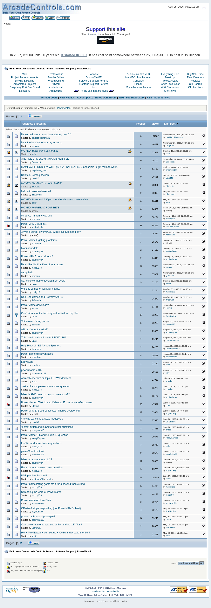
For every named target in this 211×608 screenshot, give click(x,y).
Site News (170, 90)
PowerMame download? (35, 305)
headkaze (170, 235)
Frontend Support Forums (93, 84)
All (50, 479)
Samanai (36, 324)
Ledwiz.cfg (27, 361)
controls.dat (55, 87)
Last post (171, 123)
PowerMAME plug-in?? (34, 223)
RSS (149, 97)
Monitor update (29, 248)
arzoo (34, 381)
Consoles (138, 80)
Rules (98, 97)
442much (36, 243)
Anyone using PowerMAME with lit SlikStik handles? (51, 231)
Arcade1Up (55, 90)
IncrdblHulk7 (38, 454)
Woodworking (56, 80)
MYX (168, 365)
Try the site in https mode (93, 90)
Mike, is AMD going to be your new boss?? (45, 394)
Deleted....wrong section (35, 175)
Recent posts (85, 97)
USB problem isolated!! (34, 475)
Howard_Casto (172, 227)
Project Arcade (170, 80)
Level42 (35, 178)
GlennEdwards (172, 340)
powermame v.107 (31, 370)
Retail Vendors (195, 77)
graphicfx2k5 (172, 170)
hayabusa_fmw (39, 170)
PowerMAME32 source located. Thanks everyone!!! (50, 410)
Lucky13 (36, 292)
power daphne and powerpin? (38, 516)
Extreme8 (36, 528)
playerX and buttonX (33, 451)
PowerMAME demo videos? (37, 256)
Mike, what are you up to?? (36, 459)
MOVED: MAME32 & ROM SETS (40, 207)
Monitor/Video (56, 77)
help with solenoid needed (36, 191)
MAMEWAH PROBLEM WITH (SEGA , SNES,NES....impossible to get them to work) (69, 167)
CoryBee (170, 145)
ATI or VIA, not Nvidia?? (35, 329)
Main (24, 74)
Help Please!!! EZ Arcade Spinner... (41, 345)
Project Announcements (24, 77)
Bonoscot (36, 162)
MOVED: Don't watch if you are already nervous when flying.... (56, 199)
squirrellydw (37, 227)
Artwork (56, 84)
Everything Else (170, 74)
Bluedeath (37, 194)
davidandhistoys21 (41, 138)
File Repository (135, 97)
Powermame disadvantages (37, 353)
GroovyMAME (94, 77)
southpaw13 (37, 479)
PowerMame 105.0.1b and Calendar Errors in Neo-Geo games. (57, 402)
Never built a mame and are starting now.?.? (46, 134)
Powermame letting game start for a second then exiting (53, 484)
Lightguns (24, 90)
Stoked (35, 406)
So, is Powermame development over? (43, 280)
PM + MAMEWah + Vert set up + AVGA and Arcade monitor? (55, 532)
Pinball (138, 84)
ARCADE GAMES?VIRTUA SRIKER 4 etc (45, 158)
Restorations (56, 74)
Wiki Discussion (170, 87)
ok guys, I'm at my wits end (36, 215)
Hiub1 (168, 535)
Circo (34, 316)
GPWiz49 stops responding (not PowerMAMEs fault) (51, 508)
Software (94, 74)
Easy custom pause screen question (41, 467)
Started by (40, 123)
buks (168, 405)
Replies (140, 123)
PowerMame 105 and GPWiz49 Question (44, 435)
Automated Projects (24, 84)
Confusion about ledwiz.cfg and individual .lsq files (49, 313)
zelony (169, 267)
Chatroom (110, 97)
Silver (34, 284)
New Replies (67, 97)
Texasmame (171, 356)
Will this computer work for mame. (40, 288)
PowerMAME (63, 108)
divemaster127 (39, 373)
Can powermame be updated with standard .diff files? (51, 524)
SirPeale (36, 186)
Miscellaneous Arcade (138, 87)
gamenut (36, 219)
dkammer (36, 349)
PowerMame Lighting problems (39, 240)
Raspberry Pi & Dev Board (25, 87)
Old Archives (195, 87)
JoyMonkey (171, 413)
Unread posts (49, 97)
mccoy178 (170, 218)
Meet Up (170, 77)
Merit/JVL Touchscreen (138, 77)
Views (155, 123)
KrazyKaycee (38, 438)
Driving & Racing (24, 80)
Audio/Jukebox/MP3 (138, 74)
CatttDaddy (171, 316)
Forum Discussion (170, 84)
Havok (35, 308)
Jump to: (174, 563)
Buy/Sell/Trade (195, 74)
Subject (27, 123)
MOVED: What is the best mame (39, 150)
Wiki (121, 97)
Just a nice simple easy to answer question (45, 386)
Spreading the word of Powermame (41, 492)
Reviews (195, 80)
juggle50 (170, 495)
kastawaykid (38, 503)
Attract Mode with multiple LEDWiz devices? (46, 378)
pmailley (36, 365)
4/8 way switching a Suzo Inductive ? (42, 418)
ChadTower (171, 422)
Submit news (162, 97)
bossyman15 (38, 430)
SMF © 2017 (103, 588)
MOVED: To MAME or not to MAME (41, 183)
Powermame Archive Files (36, 500)
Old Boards (195, 84)
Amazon (92, 34)
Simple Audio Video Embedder (106, 591)
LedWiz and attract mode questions (41, 443)
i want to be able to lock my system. (41, 142)
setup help (27, 272)
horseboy (36, 357)
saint (34, 154)
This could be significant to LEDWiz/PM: (44, 337)
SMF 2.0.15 (90, 588)
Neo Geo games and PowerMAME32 (42, 297)
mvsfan (35, 146)
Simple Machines (118, 588)
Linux (94, 87)
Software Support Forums (93, 80)
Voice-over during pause (35, 321)
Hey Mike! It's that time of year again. (42, 264)
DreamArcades (172, 348)
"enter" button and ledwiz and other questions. (47, 427)
